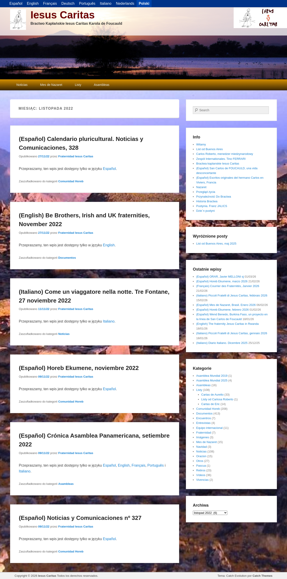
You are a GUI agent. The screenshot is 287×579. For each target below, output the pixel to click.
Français (138, 465)
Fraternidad (203, 432)
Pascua (201, 465)
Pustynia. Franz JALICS (211, 206)
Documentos (67, 257)
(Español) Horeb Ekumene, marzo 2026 (222, 281)
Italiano (109, 321)
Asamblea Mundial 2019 (211, 375)
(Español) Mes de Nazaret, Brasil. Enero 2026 (226, 305)
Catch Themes (262, 575)
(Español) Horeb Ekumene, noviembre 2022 (79, 368)
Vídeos (200, 475)
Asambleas (101, 85)
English (109, 245)
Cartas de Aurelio (212, 394)
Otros (199, 461)
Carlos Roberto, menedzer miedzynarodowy (224, 154)
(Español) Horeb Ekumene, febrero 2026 (222, 309)
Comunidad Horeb (71, 181)
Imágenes (202, 437)
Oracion (201, 456)
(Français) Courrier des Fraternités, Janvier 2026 (227, 286)
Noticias (22, 85)
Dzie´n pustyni (205, 210)
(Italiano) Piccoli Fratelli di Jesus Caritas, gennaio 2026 (231, 333)
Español (109, 169)
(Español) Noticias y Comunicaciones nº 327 (80, 517)
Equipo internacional (209, 428)
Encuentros (203, 418)
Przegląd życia (205, 192)
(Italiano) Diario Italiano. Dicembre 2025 (222, 343)
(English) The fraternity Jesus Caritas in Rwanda (227, 323)
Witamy (201, 144)
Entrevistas (203, 423)
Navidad (201, 446)
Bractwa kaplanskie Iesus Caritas (217, 163)
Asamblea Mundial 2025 (211, 380)
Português (155, 465)
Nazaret (201, 187)
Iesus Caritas (62, 15)
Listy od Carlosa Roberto (217, 399)
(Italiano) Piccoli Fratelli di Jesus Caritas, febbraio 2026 (231, 295)
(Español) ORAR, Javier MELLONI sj (220, 276)
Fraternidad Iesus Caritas (75, 156)
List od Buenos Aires (209, 149)
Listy (78, 85)
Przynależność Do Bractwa (213, 196)
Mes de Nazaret (51, 85)
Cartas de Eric (210, 404)
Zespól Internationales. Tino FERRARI (221, 158)
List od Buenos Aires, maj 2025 (216, 243)
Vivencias (202, 479)
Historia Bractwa (206, 201)
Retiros (200, 470)
